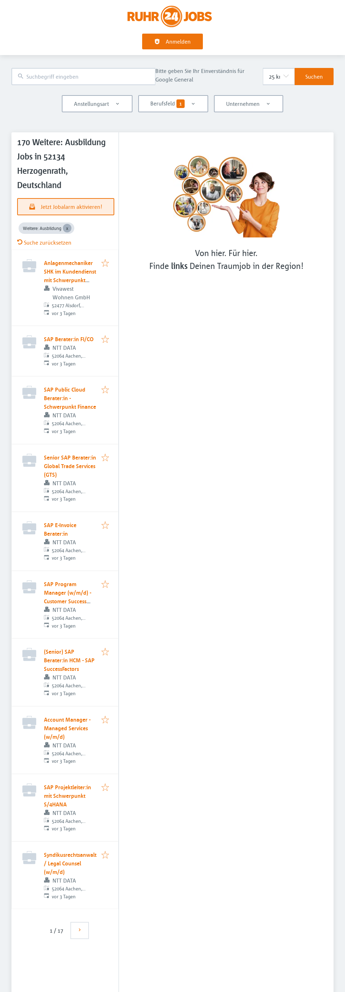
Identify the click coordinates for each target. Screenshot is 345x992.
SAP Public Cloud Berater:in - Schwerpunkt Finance (70, 398)
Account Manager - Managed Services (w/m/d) (67, 728)
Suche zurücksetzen (44, 242)
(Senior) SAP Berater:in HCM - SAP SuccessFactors (69, 660)
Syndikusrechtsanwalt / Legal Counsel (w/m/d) (70, 863)
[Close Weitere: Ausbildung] (67, 228)
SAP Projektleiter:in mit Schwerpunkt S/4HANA (67, 796)
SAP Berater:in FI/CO (69, 339)
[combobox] (83, 76)
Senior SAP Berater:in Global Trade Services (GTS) (70, 466)
